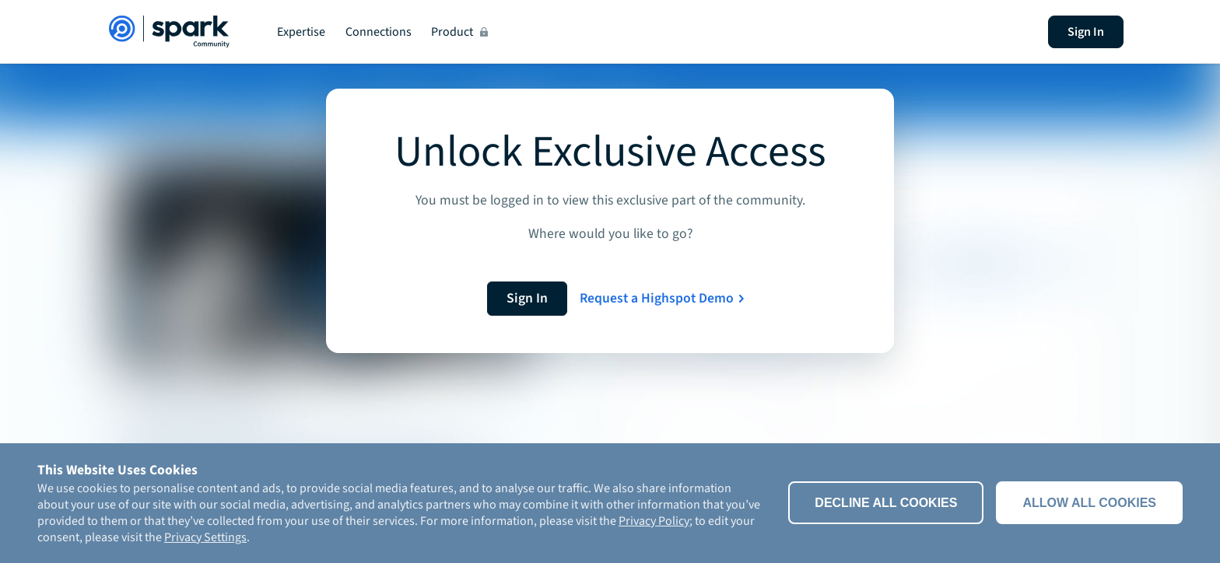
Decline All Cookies (886, 502)
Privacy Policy (654, 521)
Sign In (1086, 31)
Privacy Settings (205, 537)
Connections (378, 31)
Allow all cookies (1089, 502)
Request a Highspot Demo (657, 298)
